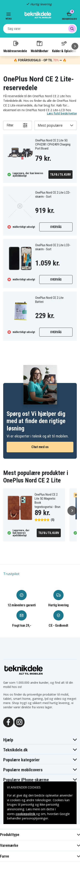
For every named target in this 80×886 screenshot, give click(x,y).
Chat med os (40, 447)
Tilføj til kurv (60, 174)
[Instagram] (19, 722)
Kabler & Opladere (64, 46)
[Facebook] (8, 722)
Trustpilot (11, 574)
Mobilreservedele (15, 46)
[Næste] (74, 46)
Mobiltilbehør (39, 46)
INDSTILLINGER (40, 875)
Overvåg (56, 227)
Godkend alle (40, 863)
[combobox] (40, 28)
